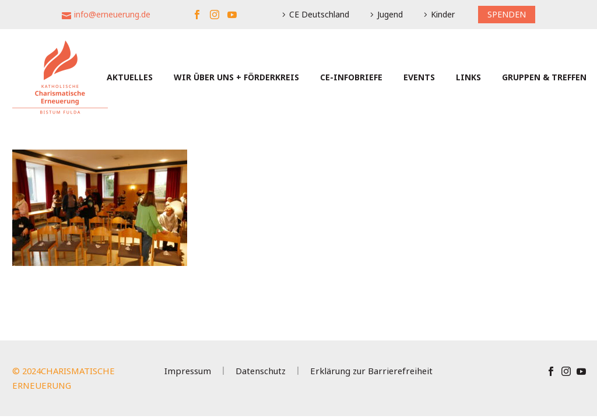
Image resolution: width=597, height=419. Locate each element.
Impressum (187, 371)
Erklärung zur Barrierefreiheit (371, 371)
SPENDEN (506, 14)
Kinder (443, 14)
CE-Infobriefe (351, 77)
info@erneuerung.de (112, 14)
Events (419, 77)
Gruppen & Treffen (544, 77)
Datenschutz (261, 371)
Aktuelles (130, 77)
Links (468, 77)
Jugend (390, 14)
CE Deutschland (319, 14)
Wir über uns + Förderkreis (236, 77)
